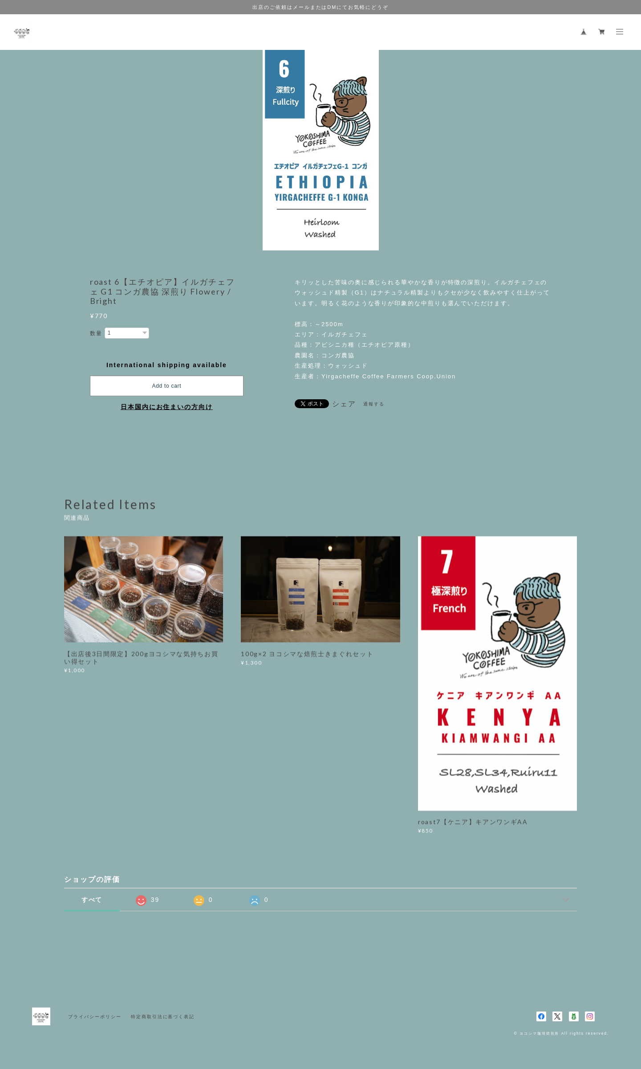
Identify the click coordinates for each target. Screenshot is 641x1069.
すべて (92, 899)
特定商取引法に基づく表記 (163, 1016)
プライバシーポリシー (94, 1016)
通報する (374, 403)
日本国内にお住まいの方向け (167, 406)
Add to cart (166, 386)
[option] (321, 150)
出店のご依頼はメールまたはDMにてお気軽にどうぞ (320, 7)
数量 (96, 333)
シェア (344, 404)
